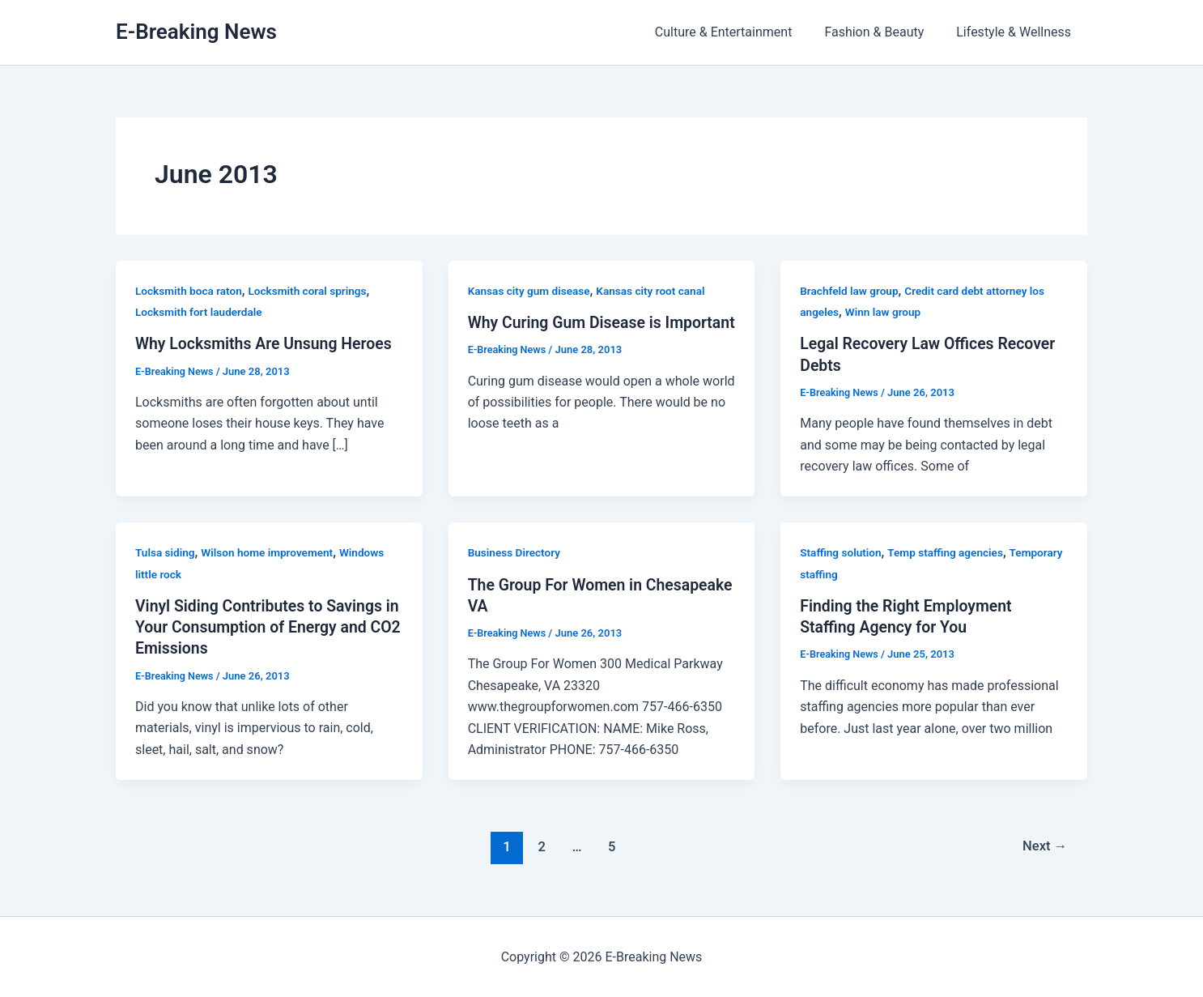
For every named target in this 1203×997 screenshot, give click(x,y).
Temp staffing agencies (949, 552)
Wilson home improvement (271, 552)
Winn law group (885, 311)
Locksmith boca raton (190, 290)
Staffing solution (841, 552)
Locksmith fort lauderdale (200, 311)
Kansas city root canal (656, 290)
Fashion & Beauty (883, 32)
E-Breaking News (196, 31)
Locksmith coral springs (313, 290)
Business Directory (515, 552)
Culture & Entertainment (740, 32)
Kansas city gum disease (531, 290)
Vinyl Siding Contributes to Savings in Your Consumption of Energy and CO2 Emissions (263, 627)
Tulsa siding (166, 552)
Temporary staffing (848, 573)
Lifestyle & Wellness (1016, 32)
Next (1044, 846)
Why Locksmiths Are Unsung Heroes (267, 343)
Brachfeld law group (850, 290)
